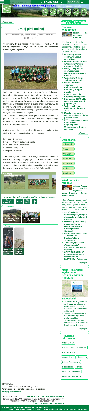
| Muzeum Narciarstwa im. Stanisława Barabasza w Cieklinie (76, 319)
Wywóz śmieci (68, 357)
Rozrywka (45, 15)
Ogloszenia (53, 15)
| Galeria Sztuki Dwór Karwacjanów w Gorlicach (75, 306)
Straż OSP (82, 347)
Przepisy (84, 15)
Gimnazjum (82, 357)
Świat (60, 15)
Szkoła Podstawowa (71, 362)
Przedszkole (67, 367)
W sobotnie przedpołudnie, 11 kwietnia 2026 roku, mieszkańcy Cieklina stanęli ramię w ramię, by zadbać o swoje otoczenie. (74, 42)
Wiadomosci (7, 22)
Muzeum (66, 371)
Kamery (76, 15)
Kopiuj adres (42, 407)
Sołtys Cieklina (68, 347)
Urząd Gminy (68, 343)
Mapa (68, 15)
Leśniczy (66, 376)
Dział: (30, 35)
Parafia (79, 367)
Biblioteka (76, 371)
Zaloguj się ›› (73, 3)
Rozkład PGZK (68, 352)
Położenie (76, 376)
